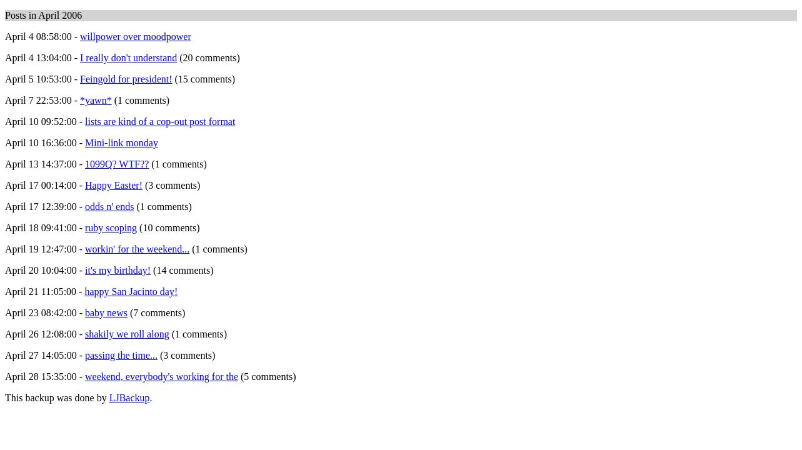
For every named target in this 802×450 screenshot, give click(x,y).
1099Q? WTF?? (117, 164)
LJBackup (129, 397)
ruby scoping (111, 227)
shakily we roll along (127, 334)
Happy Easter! (114, 185)
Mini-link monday (121, 143)
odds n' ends (109, 206)
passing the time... (121, 355)
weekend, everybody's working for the (161, 376)
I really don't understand (128, 57)
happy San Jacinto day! (131, 291)
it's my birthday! (118, 270)
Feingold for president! (126, 79)
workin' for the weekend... (137, 249)
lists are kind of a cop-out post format (160, 121)
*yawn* (96, 100)
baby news (106, 313)
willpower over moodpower (135, 36)
